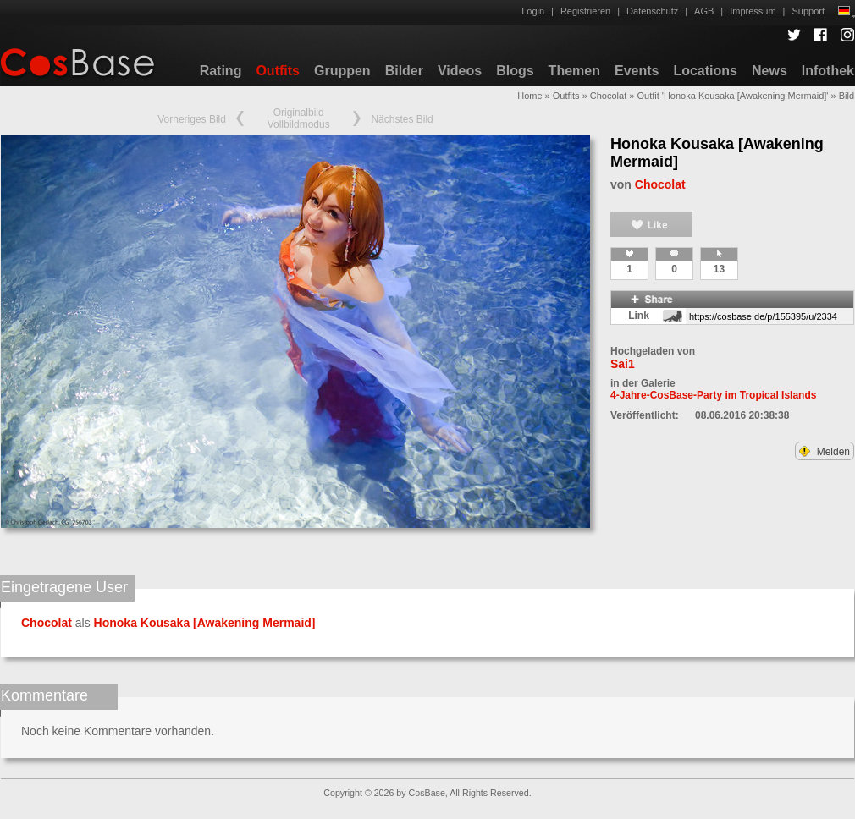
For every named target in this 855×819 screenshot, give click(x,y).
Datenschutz (652, 11)
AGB (704, 11)
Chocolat (608, 96)
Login (532, 11)
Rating (221, 70)
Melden (824, 452)
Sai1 (622, 364)
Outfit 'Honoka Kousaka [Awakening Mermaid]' (732, 96)
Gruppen (342, 70)
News (769, 70)
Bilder (404, 70)
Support (808, 11)
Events (637, 70)
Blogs (514, 70)
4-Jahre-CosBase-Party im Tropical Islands (713, 395)
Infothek (828, 70)
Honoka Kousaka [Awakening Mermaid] (205, 622)
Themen (574, 70)
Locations (705, 70)
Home (529, 96)
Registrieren (585, 11)
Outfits (278, 70)
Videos (460, 70)
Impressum (752, 11)
